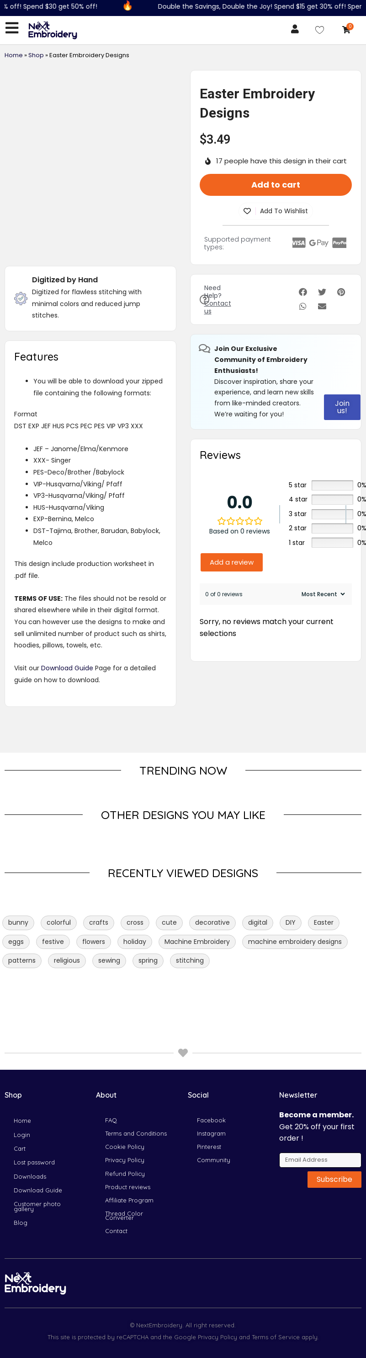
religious (67, 962)
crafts (98, 924)
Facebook (211, 1073)
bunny (18, 924)
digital (257, 924)
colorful (59, 924)
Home (14, 57)
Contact (116, 1228)
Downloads (30, 1146)
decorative (212, 924)
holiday (134, 943)
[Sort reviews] (322, 596)
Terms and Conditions (136, 1091)
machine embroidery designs (295, 943)
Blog (20, 1210)
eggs (16, 943)
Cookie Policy (124, 1109)
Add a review (232, 564)
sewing (109, 962)
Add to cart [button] (275, 187)
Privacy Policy (124, 1128)
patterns (22, 962)
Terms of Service (275, 1337)
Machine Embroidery (197, 943)
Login (22, 1091)
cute (169, 924)
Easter (324, 924)
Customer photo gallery (37, 1187)
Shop (36, 57)
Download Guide (67, 670)
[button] (303, 294)
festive (53, 943)
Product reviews (127, 1164)
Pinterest (209, 1109)
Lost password (34, 1128)
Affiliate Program (129, 1182)
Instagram (211, 1091)
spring (148, 962)
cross (135, 924)
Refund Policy (125, 1146)
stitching (190, 962)
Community (213, 1128)
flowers (93, 943)
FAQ (111, 1073)
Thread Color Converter (124, 1205)
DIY (291, 924)
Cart (20, 1109)
